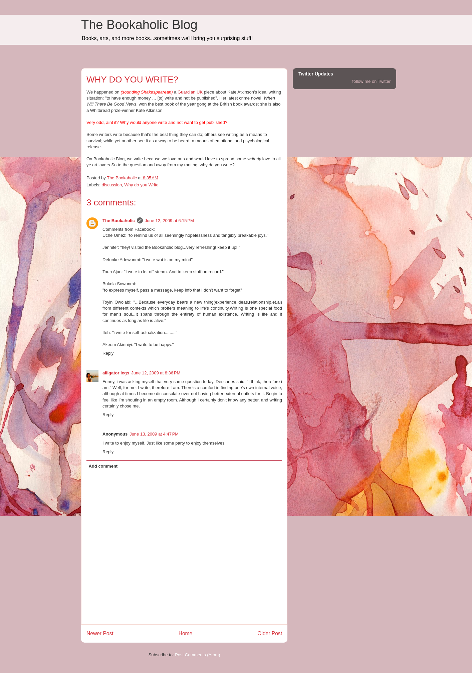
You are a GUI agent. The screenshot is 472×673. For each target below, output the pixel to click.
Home (186, 633)
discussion (112, 184)
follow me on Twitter (371, 81)
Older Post (269, 633)
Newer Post (99, 633)
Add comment (103, 466)
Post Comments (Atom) (197, 654)
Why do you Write (141, 184)
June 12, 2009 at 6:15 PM (169, 220)
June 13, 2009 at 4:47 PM (154, 434)
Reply (107, 353)
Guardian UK (190, 92)
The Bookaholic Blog (139, 25)
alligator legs (115, 372)
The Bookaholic (118, 220)
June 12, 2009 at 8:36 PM (155, 372)
